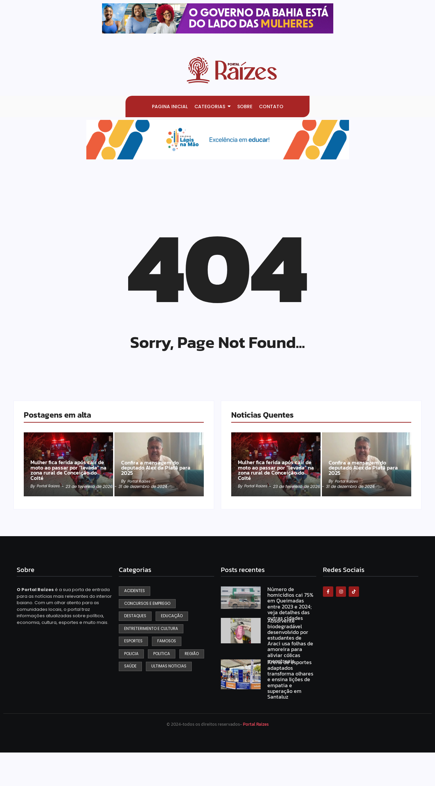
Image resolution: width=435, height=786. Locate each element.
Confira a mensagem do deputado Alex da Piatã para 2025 (153, 500)
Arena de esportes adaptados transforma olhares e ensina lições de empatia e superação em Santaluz (291, 708)
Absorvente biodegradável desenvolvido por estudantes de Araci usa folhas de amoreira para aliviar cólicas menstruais (289, 669)
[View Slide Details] (217, 18)
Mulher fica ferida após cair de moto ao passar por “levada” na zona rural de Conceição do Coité (67, 497)
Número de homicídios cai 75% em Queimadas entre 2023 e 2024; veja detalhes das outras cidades (291, 633)
